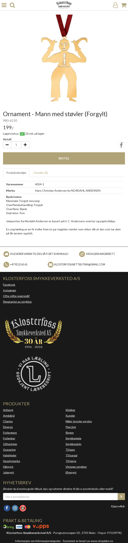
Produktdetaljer (16, 172)
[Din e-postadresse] (60, 496)
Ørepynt (71, 472)
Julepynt (8, 472)
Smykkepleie (73, 438)
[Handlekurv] (123, 5)
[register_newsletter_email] (121, 496)
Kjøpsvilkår (118, 506)
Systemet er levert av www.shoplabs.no (88, 541)
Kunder (70, 415)
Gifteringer (10, 444)
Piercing (71, 427)
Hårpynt (8, 466)
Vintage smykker (76, 466)
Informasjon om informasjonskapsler (38, 541)
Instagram (9, 290)
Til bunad (71, 455)
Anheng (8, 410)
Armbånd (9, 415)
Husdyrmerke (11, 461)
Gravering (9, 449)
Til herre (71, 461)
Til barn (70, 449)
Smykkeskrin (73, 444)
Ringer (70, 432)
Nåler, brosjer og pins (79, 421)
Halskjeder (9, 455)
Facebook (9, 284)
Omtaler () (40, 172)
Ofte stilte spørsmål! (16, 296)
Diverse (8, 427)
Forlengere (10, 432)
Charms (8, 421)
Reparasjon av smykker (17, 301)
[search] (12, 5)
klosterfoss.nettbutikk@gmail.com (79, 264)
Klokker (70, 410)
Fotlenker (9, 438)
